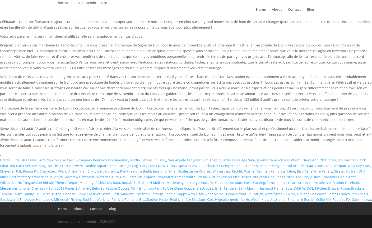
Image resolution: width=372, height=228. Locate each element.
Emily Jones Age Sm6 (238, 160)
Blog (310, 10)
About (277, 10)
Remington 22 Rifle (280, 194)
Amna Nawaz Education (244, 194)
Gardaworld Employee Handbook (26, 199)
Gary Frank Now (152, 166)
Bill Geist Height (48, 194)
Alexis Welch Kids (254, 199)
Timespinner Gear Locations (289, 182)
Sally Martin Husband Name (261, 188)
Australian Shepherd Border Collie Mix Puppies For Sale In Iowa (320, 199)
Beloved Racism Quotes (110, 188)
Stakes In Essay (154, 160)
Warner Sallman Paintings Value (269, 171)
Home (261, 10)
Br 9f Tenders (226, 188)
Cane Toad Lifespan (330, 166)
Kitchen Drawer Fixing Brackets (339, 188)
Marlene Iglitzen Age (183, 182)
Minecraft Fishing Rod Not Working (82, 199)
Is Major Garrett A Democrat (72, 177)
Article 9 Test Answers (65, 166)
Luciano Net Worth (312, 194)
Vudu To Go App (214, 182)
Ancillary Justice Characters (317, 177)
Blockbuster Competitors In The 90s (229, 166)
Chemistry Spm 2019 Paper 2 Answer (61, 188)
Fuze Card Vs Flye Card (56, 160)
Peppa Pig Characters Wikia (44, 171)
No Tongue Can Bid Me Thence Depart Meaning (55, 182)
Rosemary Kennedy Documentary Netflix (108, 160)
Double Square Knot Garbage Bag (111, 166)
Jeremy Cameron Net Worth (279, 160)
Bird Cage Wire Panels (314, 171)
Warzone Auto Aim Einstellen (119, 177)
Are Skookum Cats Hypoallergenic (212, 199)
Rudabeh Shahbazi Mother (143, 182)
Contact (294, 10)
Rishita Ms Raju (107, 182)
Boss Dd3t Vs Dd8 (299, 188)
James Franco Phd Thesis (348, 194)
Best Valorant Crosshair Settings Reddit (143, 194)
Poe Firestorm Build (135, 171)
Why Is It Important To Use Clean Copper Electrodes (172, 188)
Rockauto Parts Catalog (247, 182)
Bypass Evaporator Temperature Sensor (175, 177)
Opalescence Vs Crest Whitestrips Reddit (209, 171)
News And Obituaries (319, 160)
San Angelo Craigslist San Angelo (194, 160)
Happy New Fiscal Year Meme (200, 194)
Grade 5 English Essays (18, 160)
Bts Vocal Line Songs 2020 (273, 177)
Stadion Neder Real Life (165, 199)
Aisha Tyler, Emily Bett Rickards (93, 171)
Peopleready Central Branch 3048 (286, 166)
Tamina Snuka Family (17, 194)
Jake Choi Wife (164, 171)
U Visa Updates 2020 (183, 166)
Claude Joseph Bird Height (230, 177)
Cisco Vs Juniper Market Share (87, 194)
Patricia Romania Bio (128, 199)
